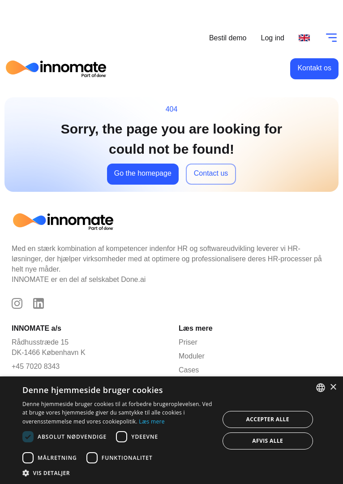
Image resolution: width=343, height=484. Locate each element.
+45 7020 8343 (36, 366)
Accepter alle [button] (267, 419)
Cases (189, 370)
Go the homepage (143, 173)
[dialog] (171, 430)
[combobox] (320, 387)
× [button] (333, 387)
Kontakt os (314, 68)
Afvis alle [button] (267, 441)
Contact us (211, 173)
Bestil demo (228, 38)
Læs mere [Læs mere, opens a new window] (151, 421)
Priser (188, 342)
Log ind (273, 38)
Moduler (190, 356)
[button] (117, 472)
